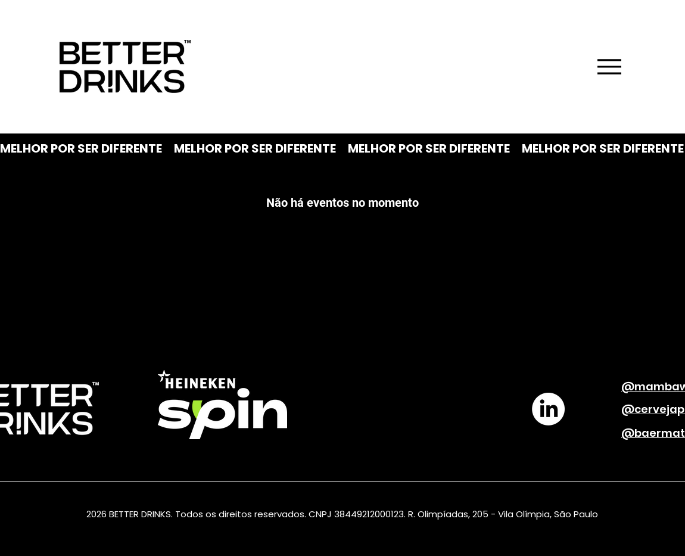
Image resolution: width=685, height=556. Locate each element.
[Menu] (609, 66)
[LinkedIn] (548, 409)
